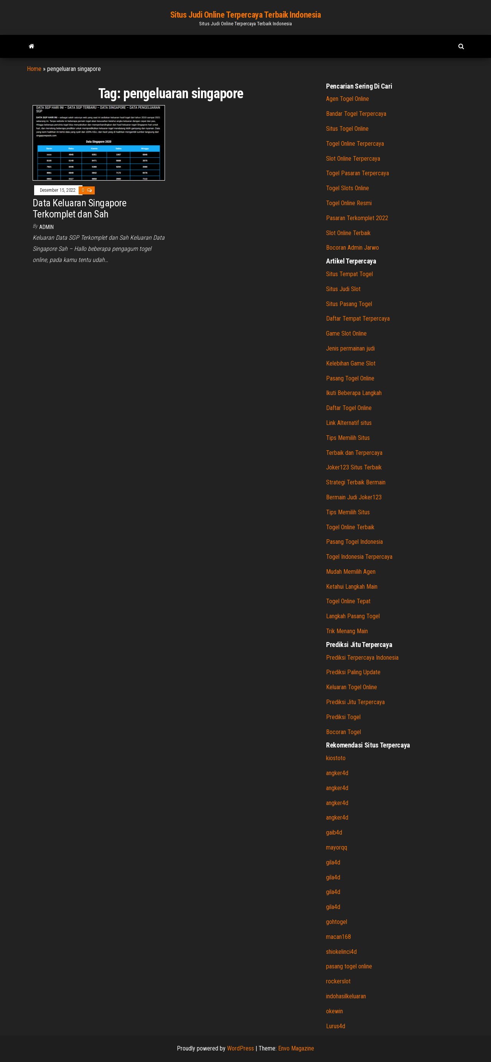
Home (34, 68)
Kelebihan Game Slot (351, 363)
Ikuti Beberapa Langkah (354, 393)
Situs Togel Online (347, 128)
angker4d (337, 773)
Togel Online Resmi (349, 203)
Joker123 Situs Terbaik (354, 467)
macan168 (338, 936)
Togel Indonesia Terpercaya (359, 556)
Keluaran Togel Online (351, 687)
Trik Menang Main (347, 631)
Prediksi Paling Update (353, 672)
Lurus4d (335, 1026)
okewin (334, 1011)
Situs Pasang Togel (349, 304)
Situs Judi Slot (343, 289)
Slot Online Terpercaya (353, 158)
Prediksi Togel (343, 717)
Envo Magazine (296, 1048)
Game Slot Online (346, 333)
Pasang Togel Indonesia (354, 541)
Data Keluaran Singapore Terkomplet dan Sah (79, 208)
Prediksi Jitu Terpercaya (355, 702)
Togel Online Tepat (348, 601)
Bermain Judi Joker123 (354, 497)
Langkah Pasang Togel (353, 616)
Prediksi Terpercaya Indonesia (362, 657)
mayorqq (336, 847)
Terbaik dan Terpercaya (354, 452)
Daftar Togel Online (349, 408)
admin (46, 227)
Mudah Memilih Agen (351, 571)
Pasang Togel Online (350, 378)
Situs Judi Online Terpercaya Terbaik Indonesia (245, 15)
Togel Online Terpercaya (355, 143)
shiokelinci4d (341, 951)
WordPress (240, 1048)
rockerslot (338, 981)
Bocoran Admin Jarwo (352, 247)
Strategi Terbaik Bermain (356, 482)
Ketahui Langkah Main (351, 586)
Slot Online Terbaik (348, 233)
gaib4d (334, 832)
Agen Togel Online (347, 98)
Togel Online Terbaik (350, 527)
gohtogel (336, 921)
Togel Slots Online (347, 188)
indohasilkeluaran (346, 996)
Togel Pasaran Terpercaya (357, 173)
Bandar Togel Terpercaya (356, 113)
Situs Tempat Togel (349, 274)
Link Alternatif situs (349, 422)
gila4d (333, 862)
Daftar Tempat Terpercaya (358, 318)
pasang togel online (349, 966)
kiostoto (336, 758)
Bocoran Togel (343, 732)
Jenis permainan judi (350, 348)
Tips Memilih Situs (348, 437)
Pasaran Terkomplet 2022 (357, 218)
